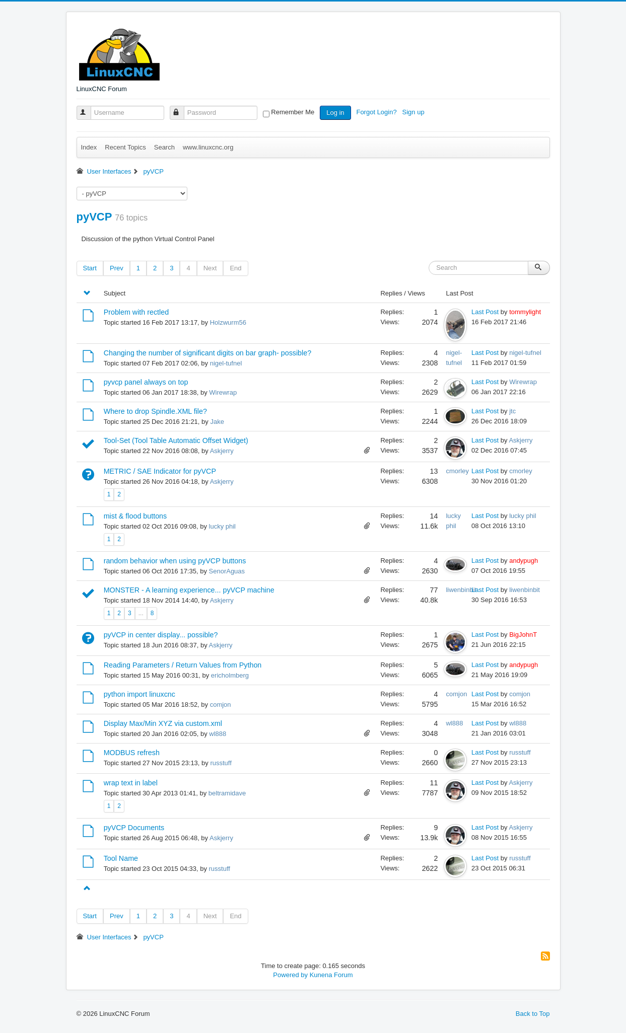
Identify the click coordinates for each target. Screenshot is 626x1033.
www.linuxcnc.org (208, 147)
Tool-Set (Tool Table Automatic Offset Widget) (176, 440)
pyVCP (94, 216)
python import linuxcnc (139, 694)
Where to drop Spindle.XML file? (155, 411)
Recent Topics (125, 147)
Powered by (290, 975)
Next (210, 268)
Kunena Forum (331, 975)
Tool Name (121, 858)
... (141, 613)
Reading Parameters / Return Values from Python (183, 665)
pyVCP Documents (134, 828)
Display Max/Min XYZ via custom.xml (163, 723)
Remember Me (292, 112)
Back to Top (533, 1013)
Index (89, 147)
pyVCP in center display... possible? (161, 635)
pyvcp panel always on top (146, 382)
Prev (116, 268)
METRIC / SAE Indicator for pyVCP (160, 471)
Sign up (414, 112)
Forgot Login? (377, 112)
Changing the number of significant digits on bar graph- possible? (207, 353)
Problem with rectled (136, 312)
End (235, 268)
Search (164, 147)
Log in (335, 112)
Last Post (485, 312)
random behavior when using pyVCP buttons (175, 561)
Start (90, 268)
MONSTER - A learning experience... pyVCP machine (189, 590)
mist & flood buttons (135, 516)
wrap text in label (131, 783)
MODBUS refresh (132, 753)
